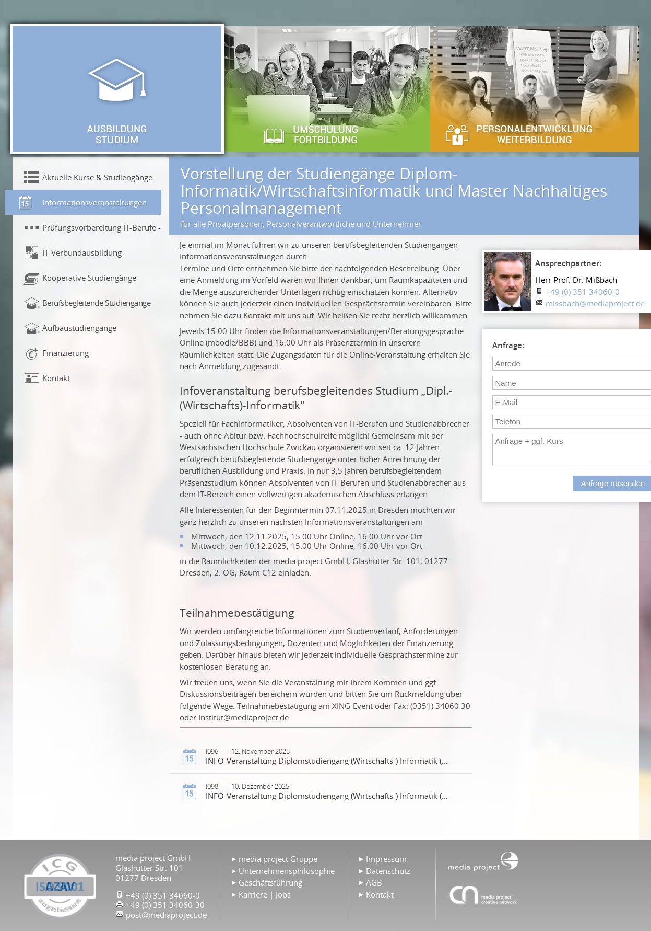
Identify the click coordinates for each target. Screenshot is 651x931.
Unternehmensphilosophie (287, 871)
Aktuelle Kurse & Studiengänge (97, 177)
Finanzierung (65, 353)
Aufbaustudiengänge (79, 328)
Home (483, 860)
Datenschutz (388, 871)
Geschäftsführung (270, 882)
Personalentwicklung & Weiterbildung (534, 89)
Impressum (386, 859)
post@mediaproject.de (166, 915)
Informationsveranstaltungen (94, 202)
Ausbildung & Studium (117, 89)
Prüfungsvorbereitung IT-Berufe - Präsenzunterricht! (101, 227)
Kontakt (56, 378)
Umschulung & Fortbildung (325, 89)
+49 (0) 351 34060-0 (583, 291)
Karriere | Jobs (265, 894)
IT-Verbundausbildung (82, 252)
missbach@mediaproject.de (595, 303)
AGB (374, 882)
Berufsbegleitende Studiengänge (96, 302)
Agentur (483, 894)
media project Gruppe (278, 859)
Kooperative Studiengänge (89, 277)
